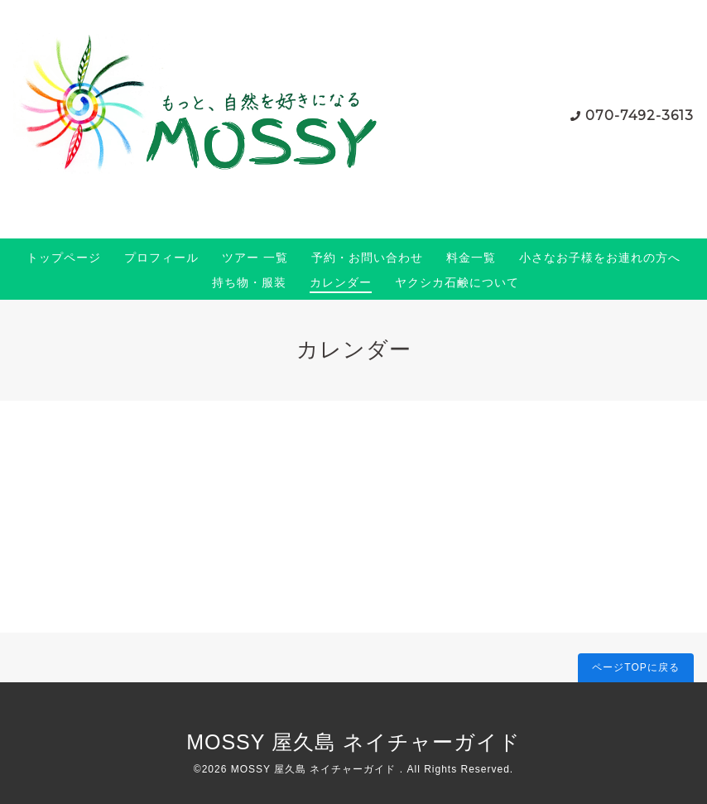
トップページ (63, 257)
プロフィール (161, 257)
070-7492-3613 (639, 115)
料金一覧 (471, 257)
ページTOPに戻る (635, 667)
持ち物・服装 (249, 282)
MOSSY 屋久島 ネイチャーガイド (353, 741)
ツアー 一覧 (255, 257)
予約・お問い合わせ (367, 257)
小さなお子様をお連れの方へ (600, 257)
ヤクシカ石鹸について (457, 282)
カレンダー (341, 282)
